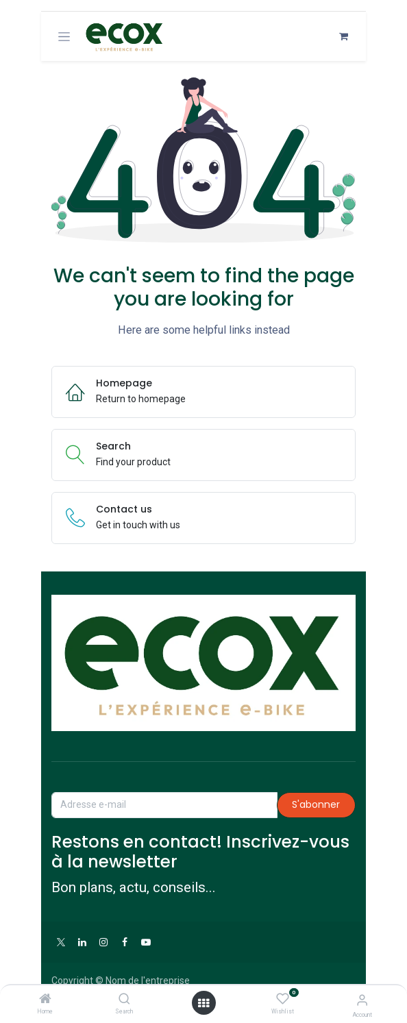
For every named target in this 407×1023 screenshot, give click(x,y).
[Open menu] (203, 1003)
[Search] (124, 999)
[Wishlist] (283, 999)
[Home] (45, 999)
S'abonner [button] (316, 804)
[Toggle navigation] (64, 36)
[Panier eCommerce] (343, 36)
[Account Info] (362, 1000)
